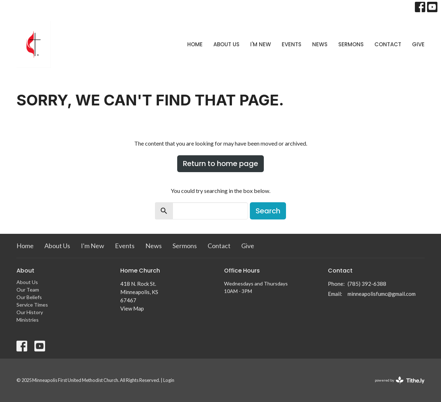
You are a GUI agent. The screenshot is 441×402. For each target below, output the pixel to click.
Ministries (27, 320)
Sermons (351, 44)
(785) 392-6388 (367, 283)
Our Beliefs (29, 297)
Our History (29, 312)
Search (268, 211)
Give (418, 44)
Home (195, 44)
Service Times (32, 305)
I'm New (260, 44)
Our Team (27, 290)
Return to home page (220, 164)
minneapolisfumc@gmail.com (382, 293)
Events (291, 44)
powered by (400, 380)
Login (168, 380)
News (320, 44)
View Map (132, 308)
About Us (226, 44)
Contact (387, 44)
